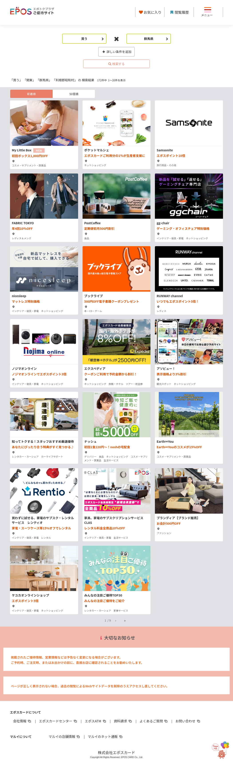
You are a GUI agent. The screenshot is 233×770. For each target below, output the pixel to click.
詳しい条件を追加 (117, 51)
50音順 (73, 94)
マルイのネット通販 (105, 736)
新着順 (31, 94)
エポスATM (96, 721)
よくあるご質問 (154, 721)
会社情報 (22, 721)
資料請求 (123, 721)
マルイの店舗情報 (65, 736)
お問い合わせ (188, 721)
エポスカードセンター (58, 721)
